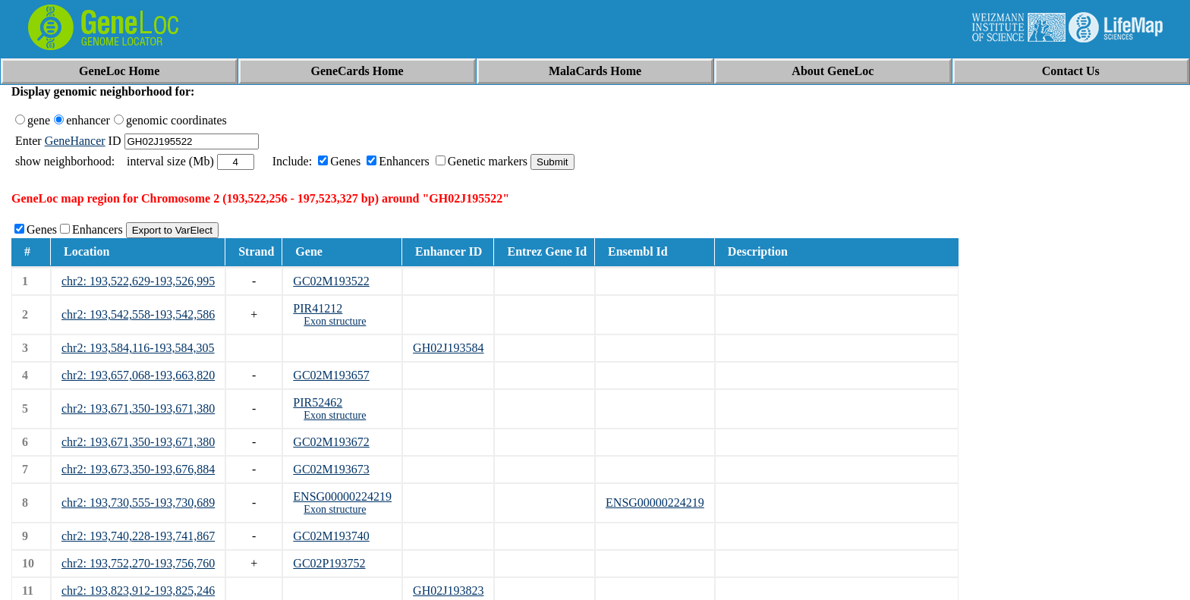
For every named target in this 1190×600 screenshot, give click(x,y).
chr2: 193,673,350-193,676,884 (138, 469)
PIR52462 (317, 402)
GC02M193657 (331, 375)
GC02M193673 (331, 469)
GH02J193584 (448, 347)
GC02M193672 (331, 441)
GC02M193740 (331, 535)
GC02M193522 (331, 281)
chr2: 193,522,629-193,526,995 (138, 281)
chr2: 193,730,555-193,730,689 (138, 502)
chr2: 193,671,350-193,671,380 (138, 408)
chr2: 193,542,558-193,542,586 (138, 314)
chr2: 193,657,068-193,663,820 (138, 375)
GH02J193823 (448, 590)
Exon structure (335, 321)
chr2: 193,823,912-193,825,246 (138, 590)
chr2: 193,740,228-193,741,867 (138, 535)
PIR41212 (317, 308)
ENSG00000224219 (342, 496)
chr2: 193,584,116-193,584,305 (138, 347)
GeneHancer (75, 140)
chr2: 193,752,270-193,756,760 (138, 563)
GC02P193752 (329, 563)
